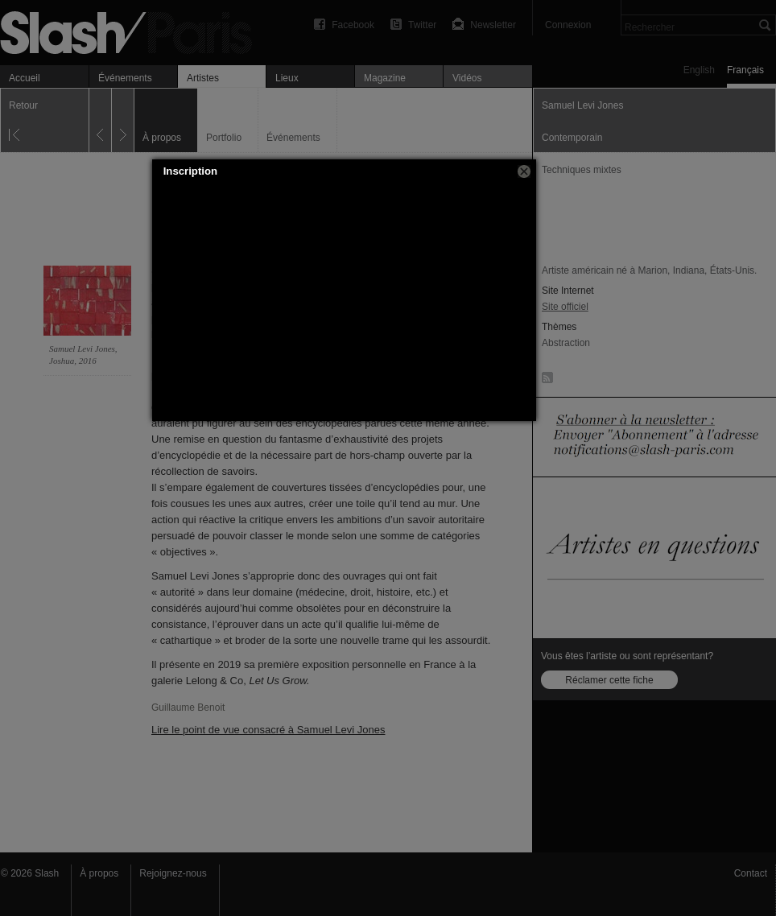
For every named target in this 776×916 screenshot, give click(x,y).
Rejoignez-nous (172, 873)
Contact (750, 873)
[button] (524, 171)
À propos (99, 873)
